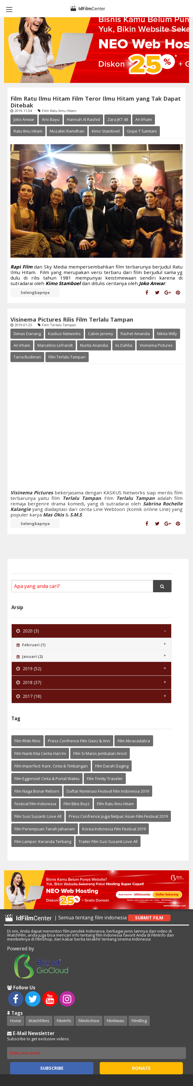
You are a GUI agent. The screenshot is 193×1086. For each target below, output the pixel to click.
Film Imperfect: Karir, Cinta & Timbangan (51, 766)
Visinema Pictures (156, 345)
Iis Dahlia (123, 345)
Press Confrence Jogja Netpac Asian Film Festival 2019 (118, 816)
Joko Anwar (24, 119)
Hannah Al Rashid (83, 119)
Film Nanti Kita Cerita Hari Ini (40, 753)
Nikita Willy (167, 333)
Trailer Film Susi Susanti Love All (108, 841)
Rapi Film (21, 267)
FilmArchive (89, 1020)
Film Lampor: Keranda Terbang (42, 841)
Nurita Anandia (94, 345)
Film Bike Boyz (77, 803)
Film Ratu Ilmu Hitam (115, 803)
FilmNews (115, 1020)
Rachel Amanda (135, 333)
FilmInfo (64, 1020)
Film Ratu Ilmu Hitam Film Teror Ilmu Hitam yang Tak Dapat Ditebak (95, 102)
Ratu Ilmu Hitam (28, 131)
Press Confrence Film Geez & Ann (79, 741)
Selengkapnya (35, 292)
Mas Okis (53, 515)
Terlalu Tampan (82, 498)
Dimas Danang (27, 333)
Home (15, 1020)
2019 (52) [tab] (28, 668)
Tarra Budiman (27, 357)
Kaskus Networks (64, 333)
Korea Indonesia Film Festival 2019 (114, 829)
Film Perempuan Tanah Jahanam (44, 829)
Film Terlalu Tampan (67, 357)
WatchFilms (39, 1020)
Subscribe (52, 1068)
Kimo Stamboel (106, 131)
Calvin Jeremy (100, 333)
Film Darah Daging (112, 766)
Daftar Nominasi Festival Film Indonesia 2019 (108, 791)
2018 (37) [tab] (28, 682)
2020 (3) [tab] (27, 631)
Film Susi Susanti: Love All (37, 816)
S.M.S (75, 515)
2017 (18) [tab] (28, 696)
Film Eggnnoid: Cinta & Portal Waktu (46, 778)
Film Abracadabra (134, 741)
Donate (141, 1068)
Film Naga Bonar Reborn (36, 791)
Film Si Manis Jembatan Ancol (100, 753)
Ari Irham (143, 119)
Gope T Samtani (142, 131)
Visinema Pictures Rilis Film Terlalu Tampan (71, 319)
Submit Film (149, 918)
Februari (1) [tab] (31, 644)
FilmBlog (139, 1020)
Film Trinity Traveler (105, 778)
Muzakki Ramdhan (67, 131)
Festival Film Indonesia (35, 803)
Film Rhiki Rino (27, 741)
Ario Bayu (51, 119)
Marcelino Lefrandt (55, 345)
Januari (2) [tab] (30, 656)
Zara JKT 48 (117, 119)
